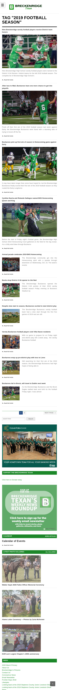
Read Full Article (7, 80)
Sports (4, 661)
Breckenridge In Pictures (11, 637)
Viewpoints (6, 671)
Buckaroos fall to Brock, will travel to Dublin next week (24, 383)
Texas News (6, 663)
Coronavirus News (9, 641)
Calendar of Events (13, 507)
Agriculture (6, 666)
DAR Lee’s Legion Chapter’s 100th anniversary (20, 620)
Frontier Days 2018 (9, 646)
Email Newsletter (8, 644)
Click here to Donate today (12, 480)
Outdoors (5, 668)
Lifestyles (5, 649)
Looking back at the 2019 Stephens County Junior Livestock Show (26, 654)
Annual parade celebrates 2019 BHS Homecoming (22, 254)
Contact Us (6, 639)
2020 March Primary (9, 632)
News (4, 656)
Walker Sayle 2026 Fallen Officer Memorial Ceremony (23, 551)
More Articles (50, 502)
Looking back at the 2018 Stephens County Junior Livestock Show (26, 651)
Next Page (50, 413)
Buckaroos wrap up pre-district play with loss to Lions (23, 358)
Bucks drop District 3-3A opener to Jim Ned (19, 280)
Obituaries (6, 659)
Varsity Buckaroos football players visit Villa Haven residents (26, 332)
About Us (5, 634)
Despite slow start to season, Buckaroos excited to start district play (29, 306)
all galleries (51, 518)
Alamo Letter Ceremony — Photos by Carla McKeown (23, 586)
